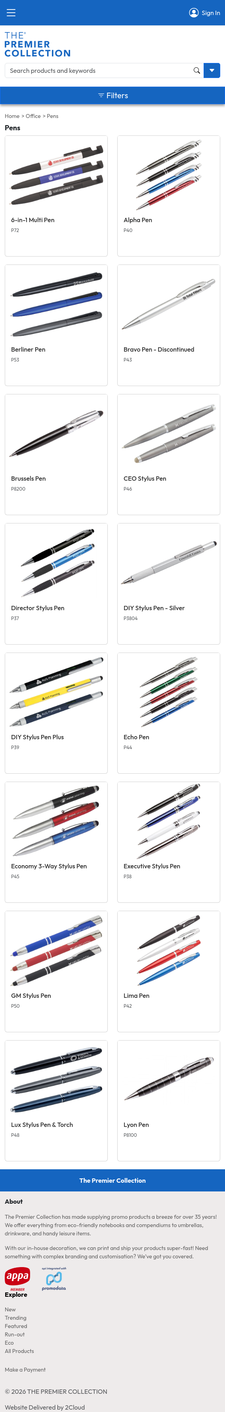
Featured (16, 1326)
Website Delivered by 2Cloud (45, 1407)
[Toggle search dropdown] (212, 70)
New (10, 1309)
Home (12, 116)
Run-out (15, 1334)
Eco (9, 1342)
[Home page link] (37, 44)
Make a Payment (25, 1369)
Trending (16, 1317)
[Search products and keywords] (104, 70)
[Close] (11, 12)
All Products (19, 1351)
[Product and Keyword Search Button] (197, 70)
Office (33, 116)
